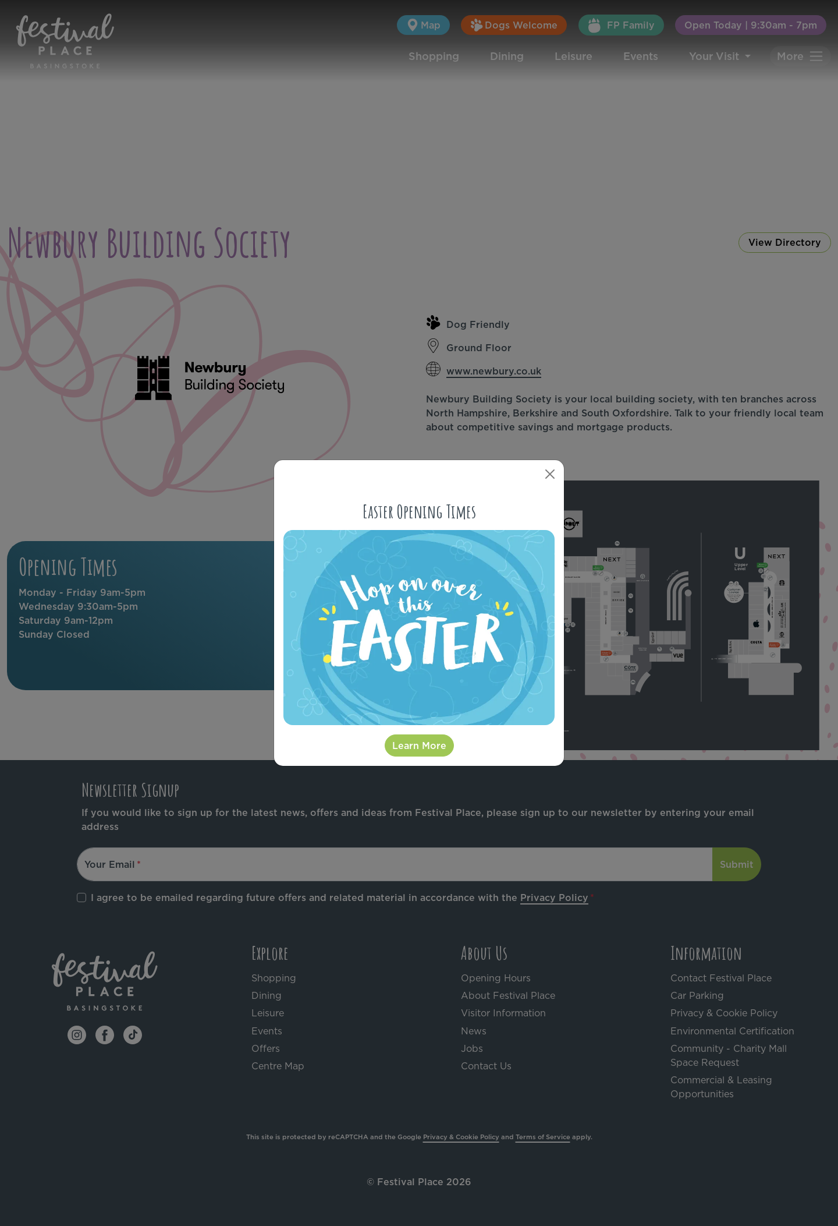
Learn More (419, 745)
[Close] (550, 474)
